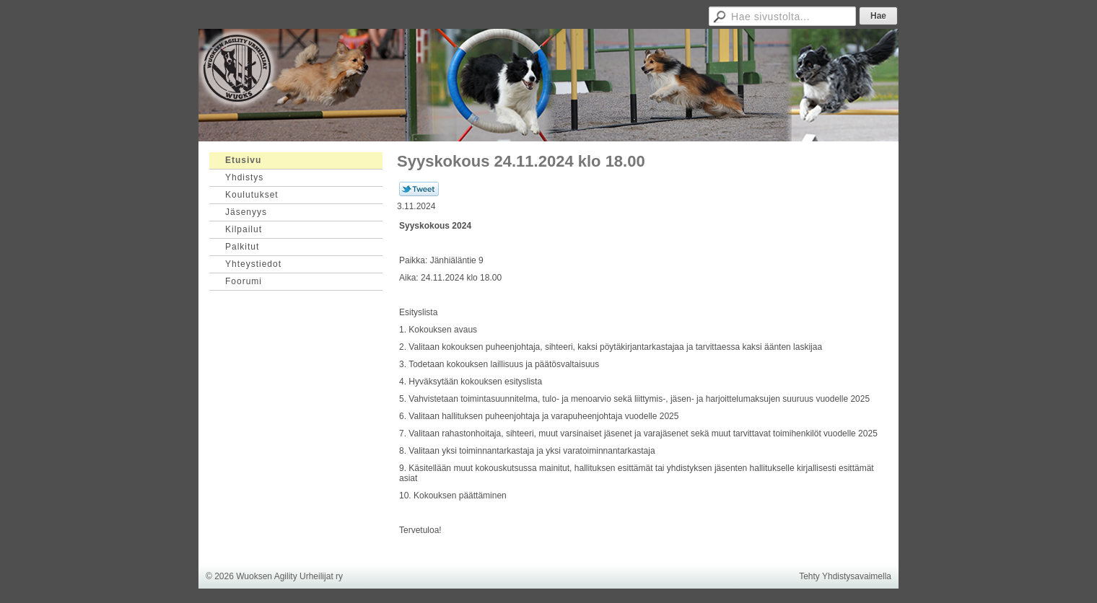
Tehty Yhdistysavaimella (845, 576)
